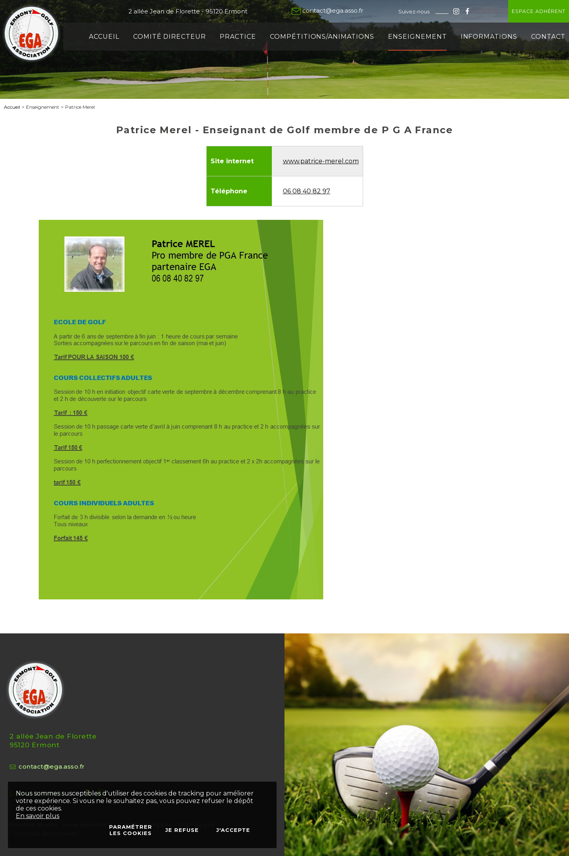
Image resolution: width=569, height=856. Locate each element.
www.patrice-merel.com (321, 161)
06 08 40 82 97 (306, 191)
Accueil (12, 107)
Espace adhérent (515, 11)
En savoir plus (37, 816)
